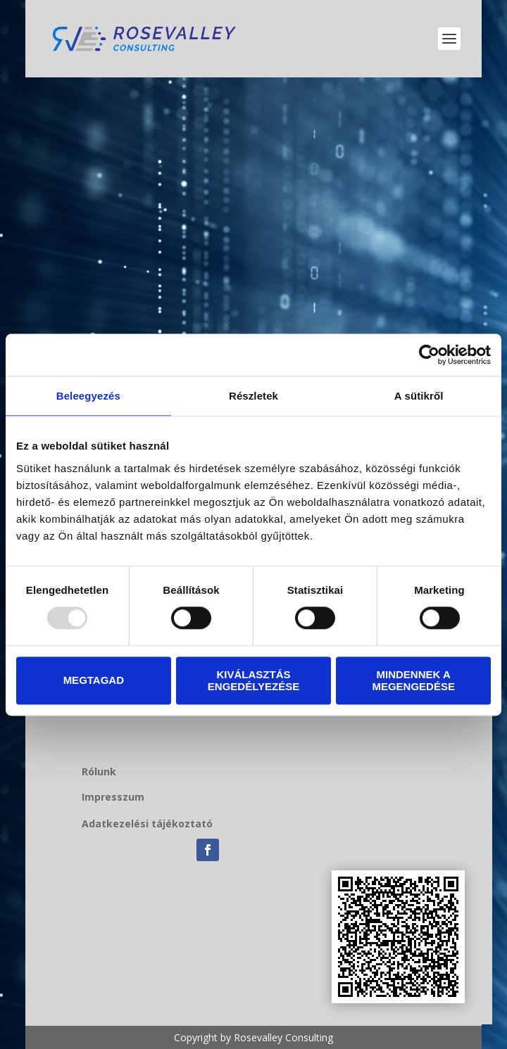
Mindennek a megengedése (413, 680)
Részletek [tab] (253, 396)
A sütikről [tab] (419, 396)
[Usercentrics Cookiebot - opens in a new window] (429, 354)
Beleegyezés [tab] (88, 396)
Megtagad (93, 681)
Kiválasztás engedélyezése (253, 680)
